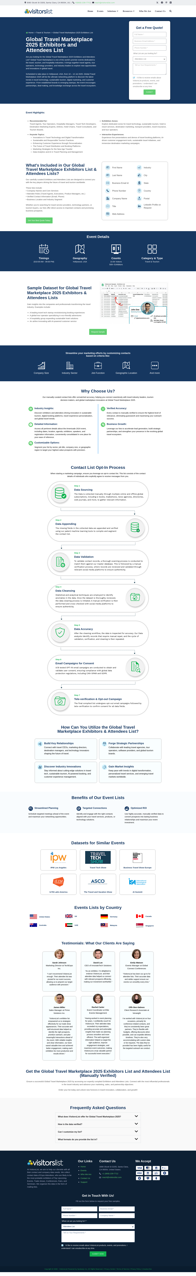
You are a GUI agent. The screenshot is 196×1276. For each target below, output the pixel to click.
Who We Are (86, 1179)
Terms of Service (123, 1273)
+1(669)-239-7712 (83, 3)
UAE (77, 929)
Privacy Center (109, 1273)
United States (45, 921)
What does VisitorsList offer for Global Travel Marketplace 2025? (89, 1121)
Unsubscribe (147, 1273)
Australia (43, 929)
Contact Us (85, 1182)
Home (83, 1171)
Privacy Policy (136, 1273)
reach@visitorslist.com (105, 3)
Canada (148, 920)
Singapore (150, 930)
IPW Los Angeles (58, 866)
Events (83, 1175)
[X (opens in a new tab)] (157, 2)
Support (84, 1186)
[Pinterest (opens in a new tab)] (166, 2)
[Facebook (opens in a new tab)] (162, 2)
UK (76, 920)
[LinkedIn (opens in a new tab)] (170, 2)
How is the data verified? (70, 1129)
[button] (98, 1120)
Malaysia (114, 930)
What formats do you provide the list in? (77, 1144)
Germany (114, 921)
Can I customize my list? (70, 1136)
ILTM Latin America (58, 893)
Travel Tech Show (98, 866)
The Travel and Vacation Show (98, 895)
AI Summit (137, 893)
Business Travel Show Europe (137, 868)
